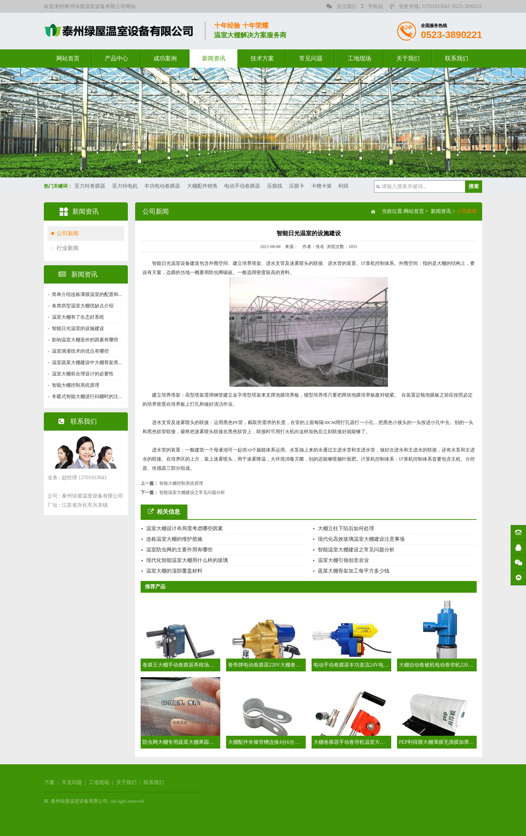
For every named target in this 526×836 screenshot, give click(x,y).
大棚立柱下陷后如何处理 (346, 528)
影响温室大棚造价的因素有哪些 (84, 339)
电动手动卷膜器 (242, 186)
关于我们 (408, 58)
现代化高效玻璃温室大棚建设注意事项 (361, 539)
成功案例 (165, 58)
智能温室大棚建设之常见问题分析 (192, 492)
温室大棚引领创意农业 (343, 560)
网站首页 (68, 58)
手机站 (372, 6)
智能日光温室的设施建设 (77, 328)
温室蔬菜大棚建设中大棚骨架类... (86, 362)
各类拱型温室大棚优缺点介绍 (82, 305)
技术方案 (262, 58)
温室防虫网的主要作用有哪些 (179, 549)
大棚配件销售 (202, 186)
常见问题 (311, 58)
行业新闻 (67, 248)
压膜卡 (296, 186)
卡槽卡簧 (321, 186)
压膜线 (274, 186)
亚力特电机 (125, 186)
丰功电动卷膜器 (162, 186)
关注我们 (341, 6)
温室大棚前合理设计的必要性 (82, 373)
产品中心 (116, 58)
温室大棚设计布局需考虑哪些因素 (184, 528)
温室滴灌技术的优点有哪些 (79, 351)
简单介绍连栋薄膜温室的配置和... (86, 294)
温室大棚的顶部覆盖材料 (174, 571)
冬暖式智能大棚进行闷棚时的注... (86, 396)
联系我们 (456, 58)
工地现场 (359, 58)
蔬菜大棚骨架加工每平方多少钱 (353, 571)
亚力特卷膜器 (90, 186)
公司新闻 (67, 233)
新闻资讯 (213, 58)
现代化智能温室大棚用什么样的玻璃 (187, 560)
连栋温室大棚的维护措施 (174, 539)
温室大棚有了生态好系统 (77, 317)
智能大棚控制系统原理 (75, 385)
